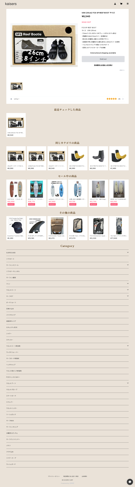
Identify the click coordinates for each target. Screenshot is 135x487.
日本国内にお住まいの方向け (103, 65)
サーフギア (9, 296)
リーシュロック (11, 414)
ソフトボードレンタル (13, 271)
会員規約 (84, 476)
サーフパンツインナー (13, 439)
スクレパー (9, 402)
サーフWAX (10, 421)
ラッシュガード (11, 464)
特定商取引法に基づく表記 (71, 476)
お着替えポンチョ (11, 433)
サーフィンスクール (12, 265)
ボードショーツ (11, 302)
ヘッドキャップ (10, 365)
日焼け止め (10, 309)
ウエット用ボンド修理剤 (14, 371)
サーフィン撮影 (11, 277)
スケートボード (11, 396)
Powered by (67, 483)
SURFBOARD (11, 253)
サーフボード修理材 (12, 358)
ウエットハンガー (11, 408)
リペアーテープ (11, 458)
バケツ (8, 445)
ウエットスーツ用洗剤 (13, 346)
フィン (8, 284)
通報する (122, 70)
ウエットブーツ (11, 383)
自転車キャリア (11, 321)
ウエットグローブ (11, 389)
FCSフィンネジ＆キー (13, 377)
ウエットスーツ (11, 290)
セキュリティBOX (11, 327)
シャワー (9, 333)
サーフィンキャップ (12, 427)
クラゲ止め (10, 452)
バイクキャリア (11, 315)
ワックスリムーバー (12, 352)
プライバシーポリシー (54, 476)
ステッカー (9, 340)
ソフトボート (10, 259)
